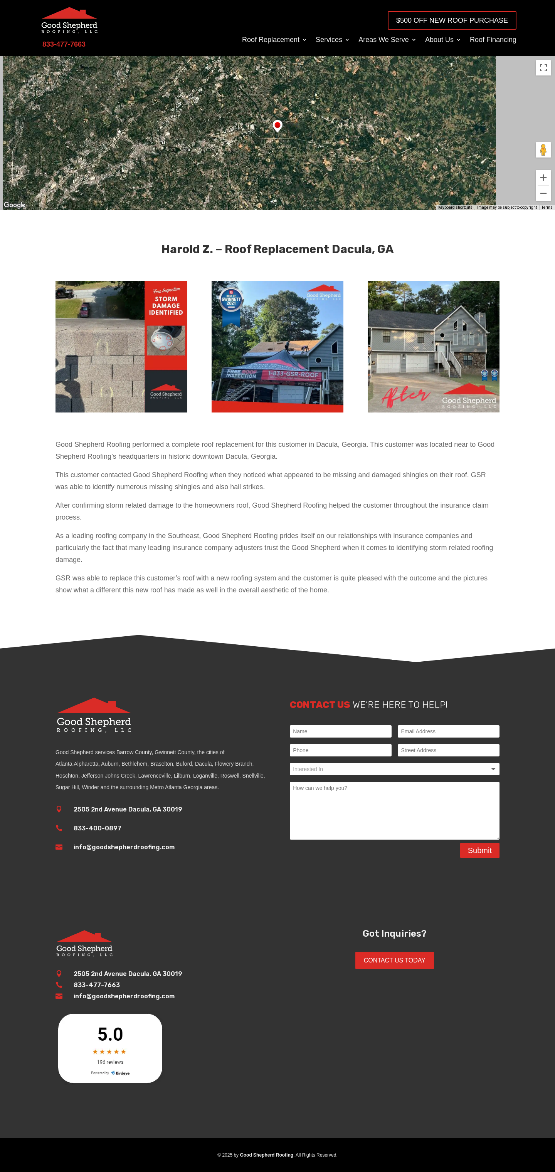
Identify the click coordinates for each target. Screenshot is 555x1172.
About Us (439, 40)
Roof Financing (493, 40)
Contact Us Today (395, 960)
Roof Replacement (270, 40)
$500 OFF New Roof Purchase (452, 20)
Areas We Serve (383, 40)
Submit (480, 850)
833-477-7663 (97, 985)
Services (329, 40)
